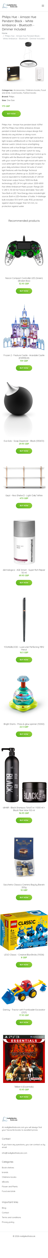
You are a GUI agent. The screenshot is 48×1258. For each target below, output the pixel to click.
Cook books (16, 93)
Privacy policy (8, 1222)
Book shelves (8, 1167)
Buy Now (11, 114)
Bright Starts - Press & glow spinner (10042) (24, 724)
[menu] (43, 6)
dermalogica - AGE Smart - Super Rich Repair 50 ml (24, 571)
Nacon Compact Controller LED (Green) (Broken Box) (24, 279)
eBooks (5, 1182)
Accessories (19, 90)
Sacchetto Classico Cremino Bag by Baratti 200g (24, 886)
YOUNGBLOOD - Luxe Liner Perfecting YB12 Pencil (24, 648)
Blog (4, 1208)
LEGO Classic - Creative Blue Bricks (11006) (24, 954)
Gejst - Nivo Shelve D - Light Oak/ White (24, 495)
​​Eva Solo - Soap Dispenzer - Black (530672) (24, 441)
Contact (5, 1212)
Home (4, 33)
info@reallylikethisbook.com (14, 1153)
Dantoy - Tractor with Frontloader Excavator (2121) (24, 1011)
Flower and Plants (10, 1186)
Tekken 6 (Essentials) (24, 1086)
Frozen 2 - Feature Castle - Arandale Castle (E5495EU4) (24, 356)
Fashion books (29, 93)
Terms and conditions (11, 1217)
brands (5, 1172)
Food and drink (8, 1191)
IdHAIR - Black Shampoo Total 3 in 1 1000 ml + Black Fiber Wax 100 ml (24, 809)
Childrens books (33, 90)
